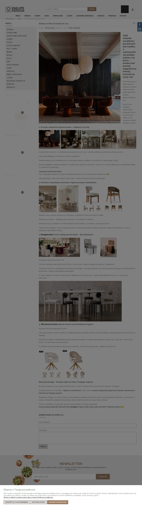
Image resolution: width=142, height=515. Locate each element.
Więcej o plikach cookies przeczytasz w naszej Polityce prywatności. (28, 497)
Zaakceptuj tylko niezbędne (16, 502)
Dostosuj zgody (38, 502)
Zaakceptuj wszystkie (57, 502)
